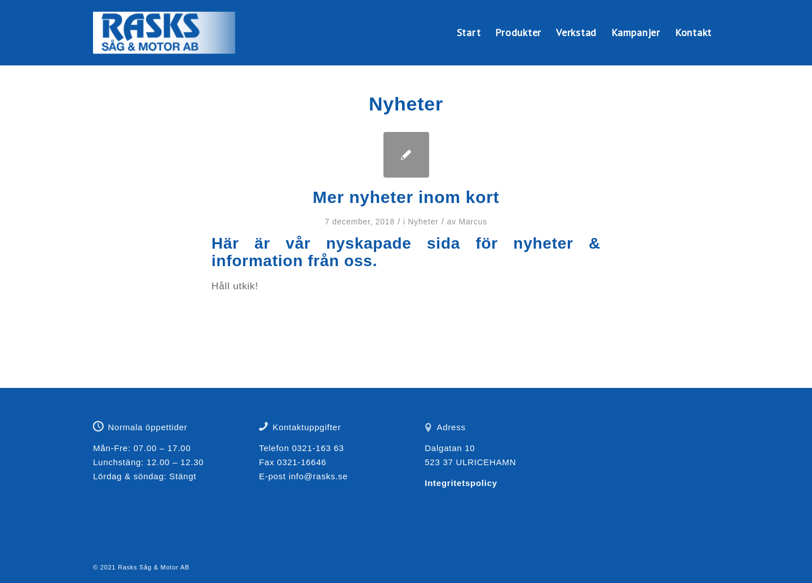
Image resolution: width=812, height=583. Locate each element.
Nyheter (423, 221)
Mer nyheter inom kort (406, 197)
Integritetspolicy (461, 483)
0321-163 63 (318, 448)
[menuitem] (468, 32)
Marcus (473, 221)
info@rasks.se (318, 476)
